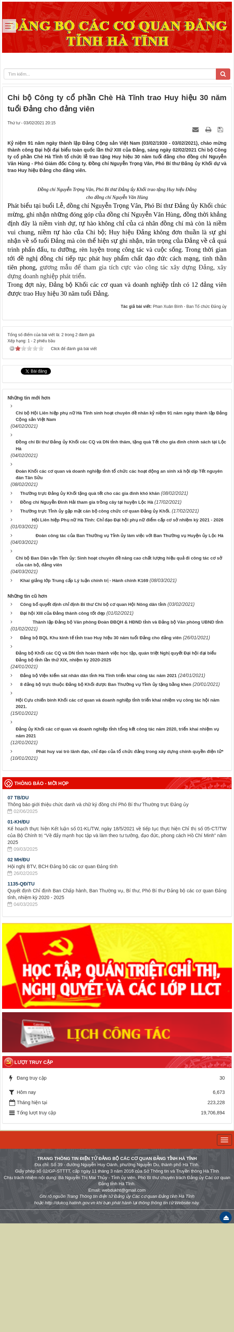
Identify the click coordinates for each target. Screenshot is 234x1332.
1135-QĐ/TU (21, 992)
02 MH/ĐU (19, 968)
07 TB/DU (18, 906)
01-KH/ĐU (19, 930)
